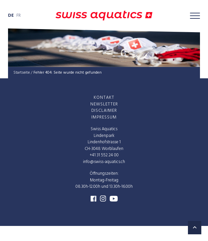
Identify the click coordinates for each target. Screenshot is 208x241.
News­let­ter (104, 103)
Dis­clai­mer (104, 110)
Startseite (21, 72)
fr (18, 15)
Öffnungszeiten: (104, 173)
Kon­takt (104, 97)
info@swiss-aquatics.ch (104, 161)
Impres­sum (104, 116)
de (11, 15)
